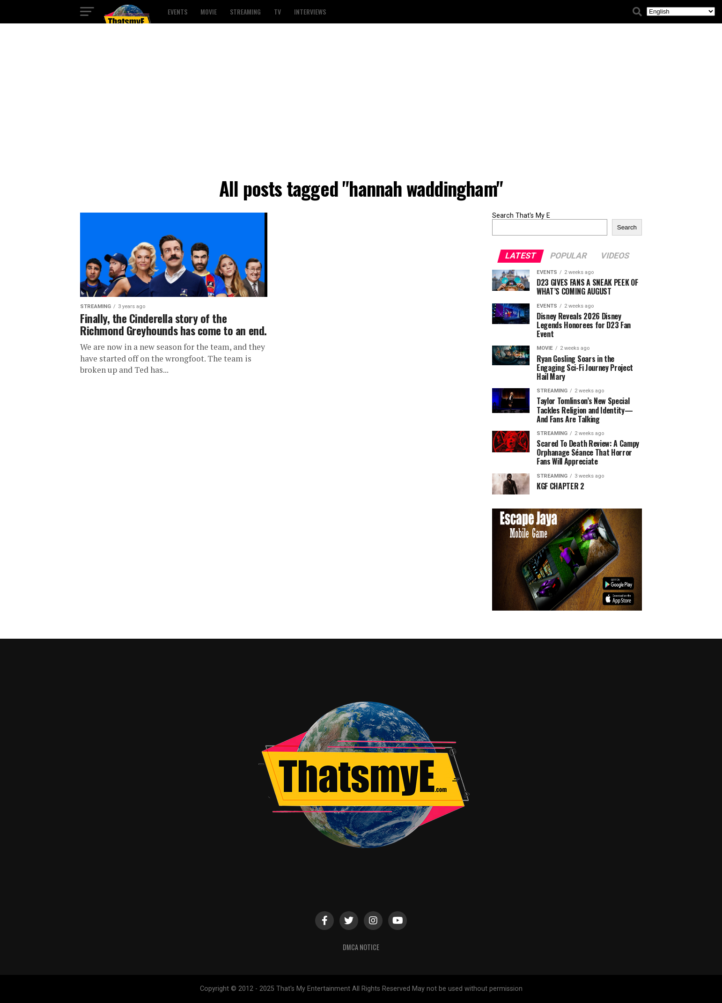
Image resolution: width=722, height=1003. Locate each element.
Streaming (245, 11)
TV (277, 11)
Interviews (310, 11)
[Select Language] (681, 11)
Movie (208, 11)
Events (177, 11)
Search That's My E (521, 216)
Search (627, 227)
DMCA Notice (361, 947)
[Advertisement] (361, 103)
